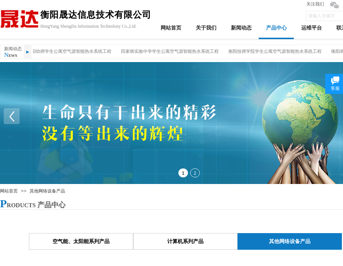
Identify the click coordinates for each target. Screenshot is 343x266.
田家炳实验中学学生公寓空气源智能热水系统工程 (170, 51)
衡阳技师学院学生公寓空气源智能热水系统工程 (275, 51)
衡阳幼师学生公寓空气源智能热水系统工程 (70, 51)
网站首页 (9, 191)
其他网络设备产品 (47, 191)
